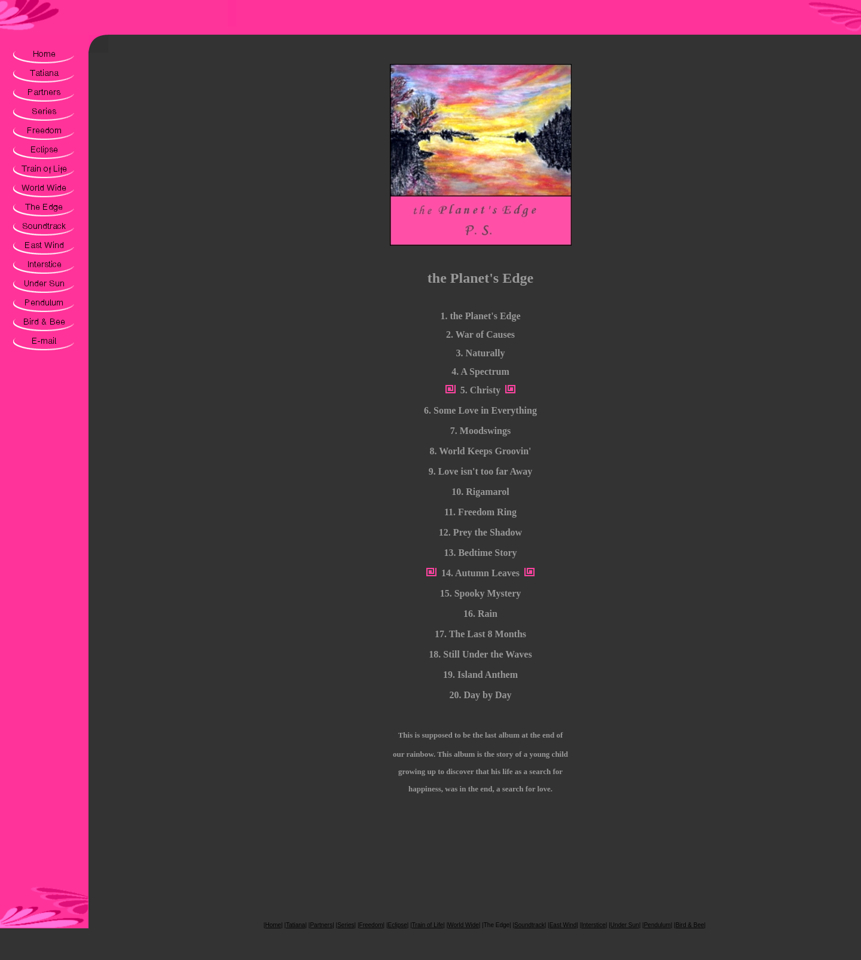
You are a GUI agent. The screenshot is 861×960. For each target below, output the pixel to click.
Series (345, 925)
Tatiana (295, 925)
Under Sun (624, 925)
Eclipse (397, 925)
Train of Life (427, 925)
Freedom (371, 925)
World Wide (463, 925)
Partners (321, 925)
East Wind (563, 925)
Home (273, 925)
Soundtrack (529, 925)
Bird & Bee (690, 925)
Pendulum (657, 925)
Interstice (593, 925)
